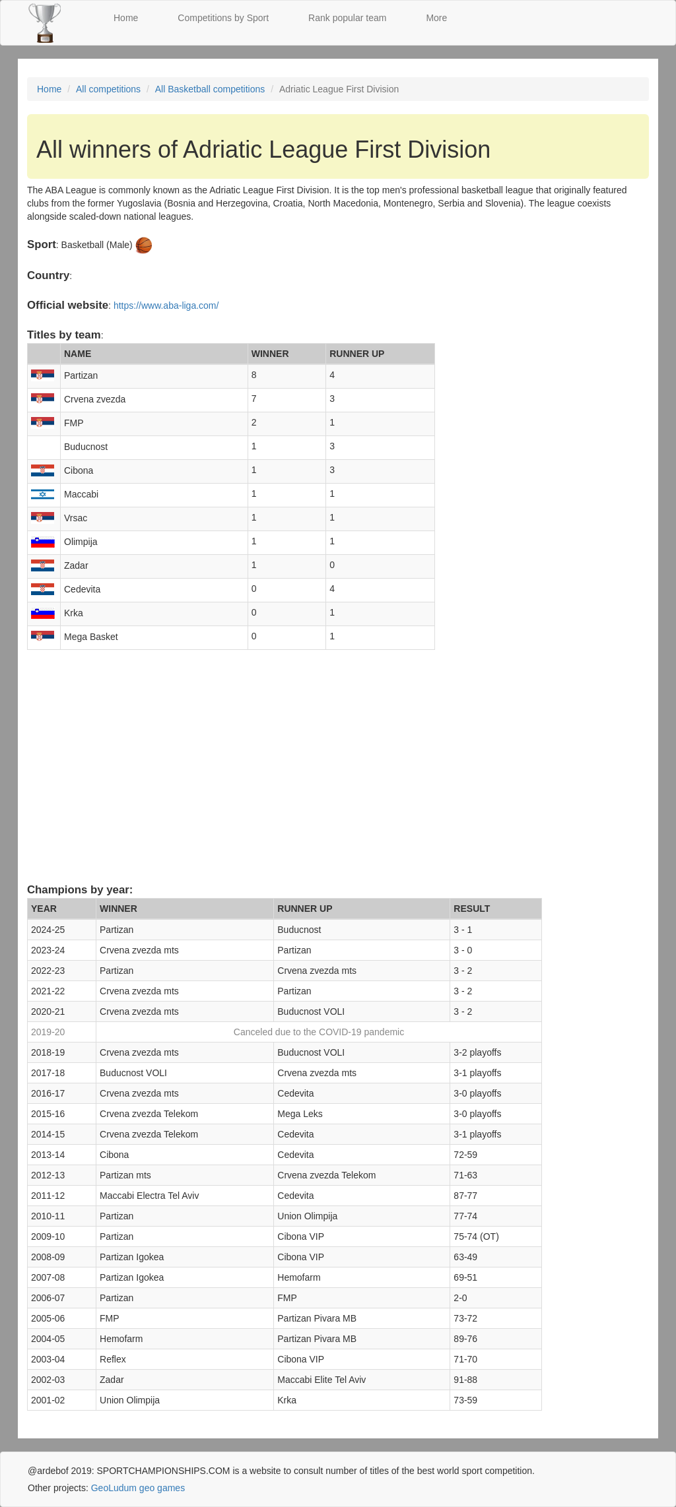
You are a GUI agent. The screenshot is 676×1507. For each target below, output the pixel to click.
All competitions (108, 89)
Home (126, 18)
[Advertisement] (338, 778)
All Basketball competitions (210, 89)
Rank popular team (347, 18)
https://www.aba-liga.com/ (166, 305)
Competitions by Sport (223, 18)
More (436, 18)
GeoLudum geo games (138, 1488)
